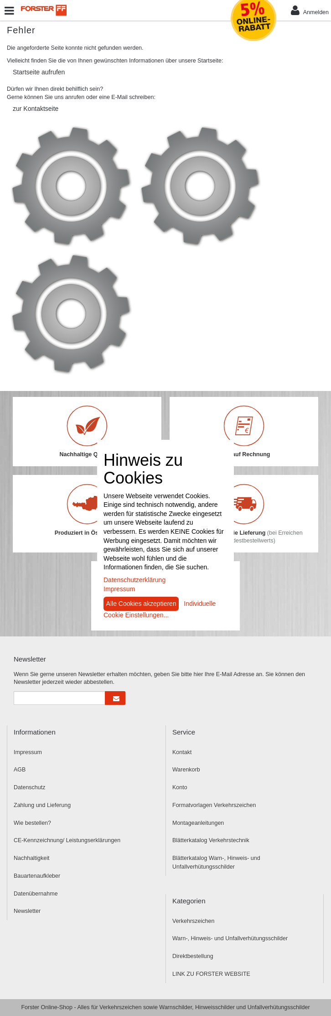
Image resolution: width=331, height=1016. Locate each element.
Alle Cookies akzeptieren (141, 603)
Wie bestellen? (32, 823)
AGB (20, 769)
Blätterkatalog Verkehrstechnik (210, 840)
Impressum (28, 752)
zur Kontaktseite (35, 108)
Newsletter (27, 911)
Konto (179, 787)
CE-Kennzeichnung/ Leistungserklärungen (67, 840)
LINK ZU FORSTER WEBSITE (211, 974)
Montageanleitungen (198, 823)
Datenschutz (29, 787)
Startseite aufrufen (39, 72)
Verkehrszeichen (193, 921)
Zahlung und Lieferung (42, 805)
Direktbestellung (192, 956)
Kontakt (181, 752)
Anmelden (310, 10)
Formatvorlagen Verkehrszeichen (214, 805)
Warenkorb (186, 769)
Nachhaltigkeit (32, 858)
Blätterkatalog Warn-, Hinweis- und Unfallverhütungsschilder (216, 862)
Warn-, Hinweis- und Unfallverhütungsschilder (230, 938)
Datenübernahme (36, 894)
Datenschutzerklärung (134, 580)
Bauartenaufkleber (37, 876)
